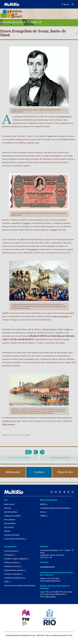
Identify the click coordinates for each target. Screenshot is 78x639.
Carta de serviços (11, 551)
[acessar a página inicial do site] (11, 4)
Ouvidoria (44, 562)
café (21, 239)
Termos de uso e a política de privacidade (19, 586)
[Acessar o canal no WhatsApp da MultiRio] (68, 492)
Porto (40, 316)
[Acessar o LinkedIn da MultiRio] (72, 492)
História (5, 435)
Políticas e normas (12, 563)
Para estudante (10, 523)
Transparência (10, 546)
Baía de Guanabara (60, 316)
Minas (67, 329)
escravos (56, 155)
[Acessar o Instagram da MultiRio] (55, 492)
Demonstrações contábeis (15, 570)
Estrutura (7, 508)
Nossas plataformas (48, 500)
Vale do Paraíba (49, 329)
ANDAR (44, 504)
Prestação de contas (13, 566)
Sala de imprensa (10, 512)
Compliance (9, 555)
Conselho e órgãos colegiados (16, 559)
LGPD (7, 582)
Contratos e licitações (13, 574)
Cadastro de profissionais (14, 578)
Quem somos (9, 504)
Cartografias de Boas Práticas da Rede (55, 508)
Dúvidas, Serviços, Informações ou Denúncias (54, 587)
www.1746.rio (50, 597)
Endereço (44, 546)
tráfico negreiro (8, 424)
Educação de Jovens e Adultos (21, 435)
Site (6, 500)
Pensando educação (11, 535)
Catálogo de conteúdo (12, 516)
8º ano (10, 435)
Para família (8, 527)
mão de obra (7, 421)
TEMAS (44, 516)
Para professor (9, 520)
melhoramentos (65, 116)
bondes (26, 223)
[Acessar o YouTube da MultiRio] (51, 492)
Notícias (7, 531)
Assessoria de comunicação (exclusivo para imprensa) (56, 573)
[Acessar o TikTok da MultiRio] (60, 492)
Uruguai (53, 230)
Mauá (50, 136)
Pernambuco (33, 249)
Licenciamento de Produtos (15, 539)
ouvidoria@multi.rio (47, 567)
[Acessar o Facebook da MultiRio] (64, 492)
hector (43, 512)
